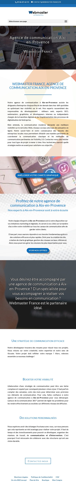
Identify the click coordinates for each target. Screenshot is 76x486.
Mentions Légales (21, 477)
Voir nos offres (38, 250)
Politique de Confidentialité (42, 477)
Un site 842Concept (19, 480)
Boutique (45, 480)
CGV (57, 477)
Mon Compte (57, 480)
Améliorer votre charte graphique (38, 175)
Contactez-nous (38, 460)
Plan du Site (34, 480)
